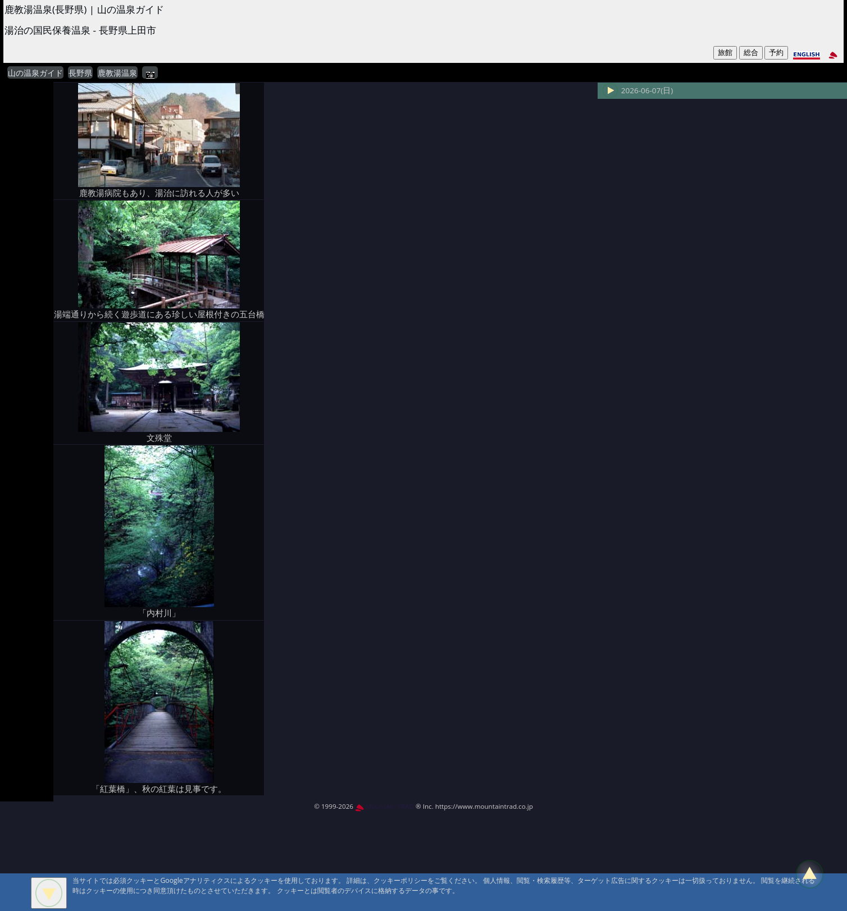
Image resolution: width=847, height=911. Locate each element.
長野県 (80, 73)
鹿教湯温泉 (117, 73)
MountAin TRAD (384, 806)
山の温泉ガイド (35, 73)
